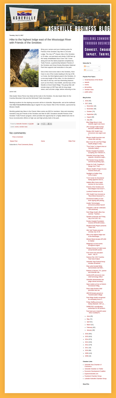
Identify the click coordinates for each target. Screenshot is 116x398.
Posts (86, 66)
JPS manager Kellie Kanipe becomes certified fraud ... (95, 127)
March (89, 325)
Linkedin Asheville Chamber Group (96, 378)
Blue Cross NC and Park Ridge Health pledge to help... (96, 142)
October (89, 111)
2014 (87, 339)
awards (87, 82)
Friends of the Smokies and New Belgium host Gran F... (95, 187)
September (90, 114)
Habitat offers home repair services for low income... (95, 183)
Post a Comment (17, 137)
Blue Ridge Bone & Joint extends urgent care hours (95, 123)
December (90, 106)
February (90, 327)
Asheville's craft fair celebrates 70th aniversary (96, 208)
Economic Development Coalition (95, 371)
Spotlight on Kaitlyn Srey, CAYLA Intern (94, 174)
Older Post (71, 141)
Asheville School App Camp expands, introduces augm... (96, 156)
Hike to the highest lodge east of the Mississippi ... (95, 235)
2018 (87, 101)
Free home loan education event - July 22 (94, 253)
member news (23, 126)
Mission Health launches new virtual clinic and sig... (95, 138)
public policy (88, 92)
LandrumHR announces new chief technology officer (95, 276)
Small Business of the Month (94, 80)
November (90, 109)
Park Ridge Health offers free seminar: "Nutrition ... (95, 213)
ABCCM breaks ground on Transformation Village (94, 294)
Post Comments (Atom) (25, 144)
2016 (87, 334)
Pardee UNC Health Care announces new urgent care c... (96, 133)
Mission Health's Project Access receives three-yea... (96, 169)
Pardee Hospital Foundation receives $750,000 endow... (95, 222)
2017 (87, 103)
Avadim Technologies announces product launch (95, 204)
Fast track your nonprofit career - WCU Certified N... (96, 312)
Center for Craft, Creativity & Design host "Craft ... (95, 165)
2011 (87, 348)
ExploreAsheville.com (91, 374)
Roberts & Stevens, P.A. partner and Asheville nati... (96, 271)
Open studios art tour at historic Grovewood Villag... (96, 285)
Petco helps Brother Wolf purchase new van (94, 289)
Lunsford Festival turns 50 (94, 191)
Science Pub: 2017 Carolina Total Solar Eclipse (95, 258)
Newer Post (13, 141)
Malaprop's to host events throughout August (94, 244)
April (88, 322)
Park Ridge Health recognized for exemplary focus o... (95, 298)
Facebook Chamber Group (93, 376)
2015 (87, 336)
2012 (87, 345)
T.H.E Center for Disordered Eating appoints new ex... (95, 178)
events (17, 126)
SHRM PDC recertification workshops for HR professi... (96, 307)
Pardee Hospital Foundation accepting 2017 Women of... (96, 151)
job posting (88, 87)
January (89, 330)
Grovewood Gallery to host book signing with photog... (95, 199)
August (89, 117)
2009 (87, 353)
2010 (87, 350)
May (88, 319)
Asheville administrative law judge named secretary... (95, 280)
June (88, 316)
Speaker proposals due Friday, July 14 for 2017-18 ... (96, 217)
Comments (88, 70)
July (88, 120)
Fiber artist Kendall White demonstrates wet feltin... (95, 267)
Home (43, 141)
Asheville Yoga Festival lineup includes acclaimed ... (95, 262)
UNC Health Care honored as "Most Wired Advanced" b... (95, 195)
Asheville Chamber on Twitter (94, 369)
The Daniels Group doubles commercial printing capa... (95, 161)
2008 (87, 356)
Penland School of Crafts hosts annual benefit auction (96, 249)
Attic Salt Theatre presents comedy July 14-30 (94, 231)
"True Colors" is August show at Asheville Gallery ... (96, 147)
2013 (87, 342)
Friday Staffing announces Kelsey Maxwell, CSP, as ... (95, 303)
